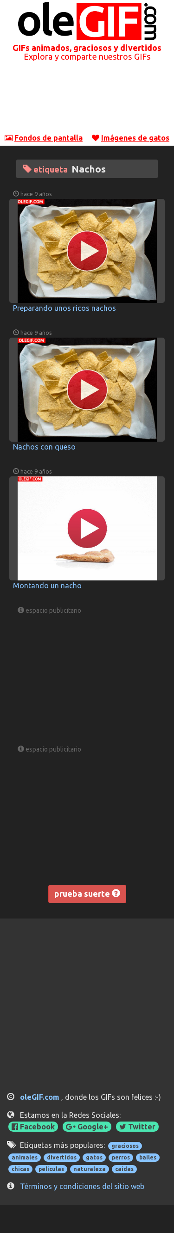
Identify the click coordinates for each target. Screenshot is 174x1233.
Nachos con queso (44, 447)
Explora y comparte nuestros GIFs (87, 56)
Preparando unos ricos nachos (64, 308)
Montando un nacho (47, 585)
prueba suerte (87, 893)
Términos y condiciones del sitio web (82, 1186)
